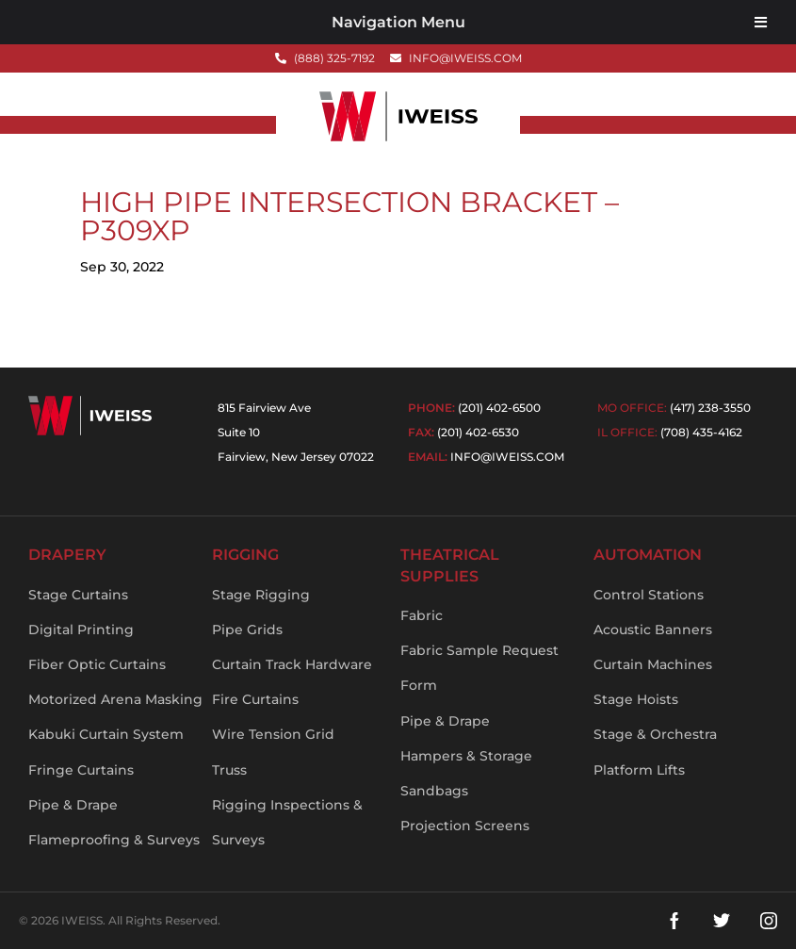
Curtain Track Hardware (292, 664)
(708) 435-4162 (701, 432)
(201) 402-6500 (499, 408)
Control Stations (648, 594)
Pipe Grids (247, 629)
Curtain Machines (652, 664)
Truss (229, 769)
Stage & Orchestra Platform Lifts (655, 751)
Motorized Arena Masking (115, 699)
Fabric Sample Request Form (479, 668)
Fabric (421, 615)
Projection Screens (464, 825)
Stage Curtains (78, 594)
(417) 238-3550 (710, 408)
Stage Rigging (261, 594)
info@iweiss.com (507, 457)
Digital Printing (81, 629)
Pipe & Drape (73, 804)
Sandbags (434, 790)
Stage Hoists (635, 699)
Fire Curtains (255, 699)
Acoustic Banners (652, 629)
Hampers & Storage (466, 755)
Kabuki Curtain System (106, 734)
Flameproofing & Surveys (114, 839)
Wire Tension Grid (273, 734)
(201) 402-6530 (478, 432)
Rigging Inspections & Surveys (287, 822)
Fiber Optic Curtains (97, 664)
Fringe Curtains (81, 769)
